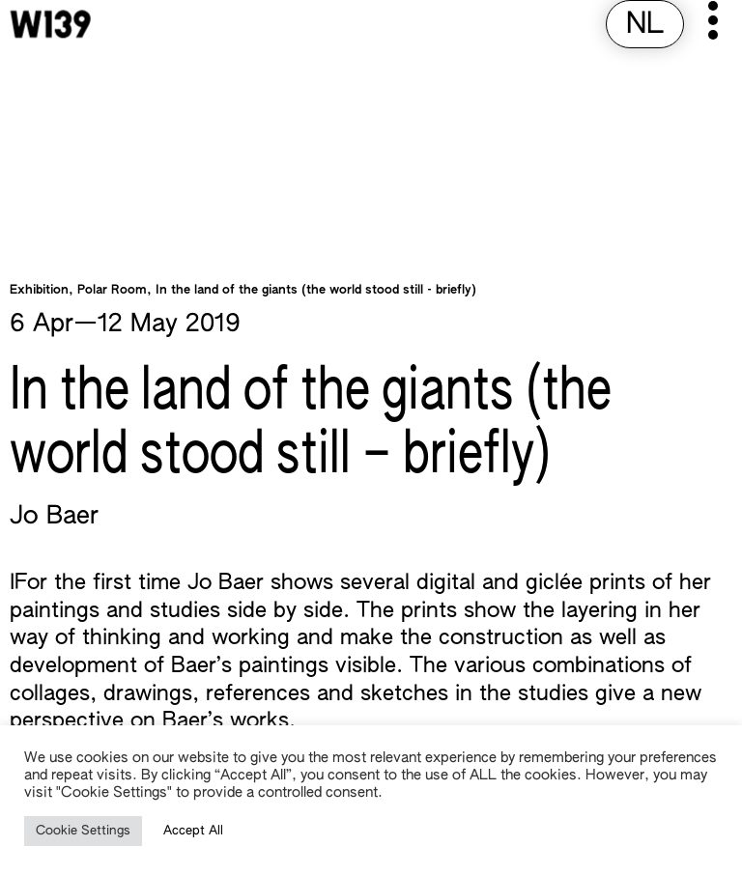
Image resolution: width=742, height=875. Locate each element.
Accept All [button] (193, 831)
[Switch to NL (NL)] (644, 25)
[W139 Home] (50, 24)
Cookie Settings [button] (83, 831)
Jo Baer (54, 516)
